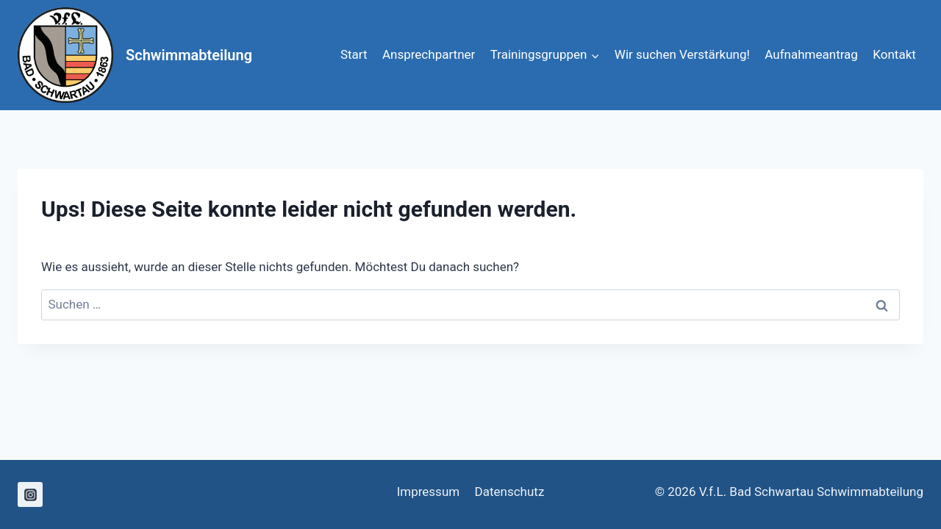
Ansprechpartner (428, 54)
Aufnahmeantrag (811, 54)
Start (354, 54)
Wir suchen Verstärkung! (682, 54)
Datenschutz (510, 491)
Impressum (428, 491)
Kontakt (894, 54)
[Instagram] (30, 494)
